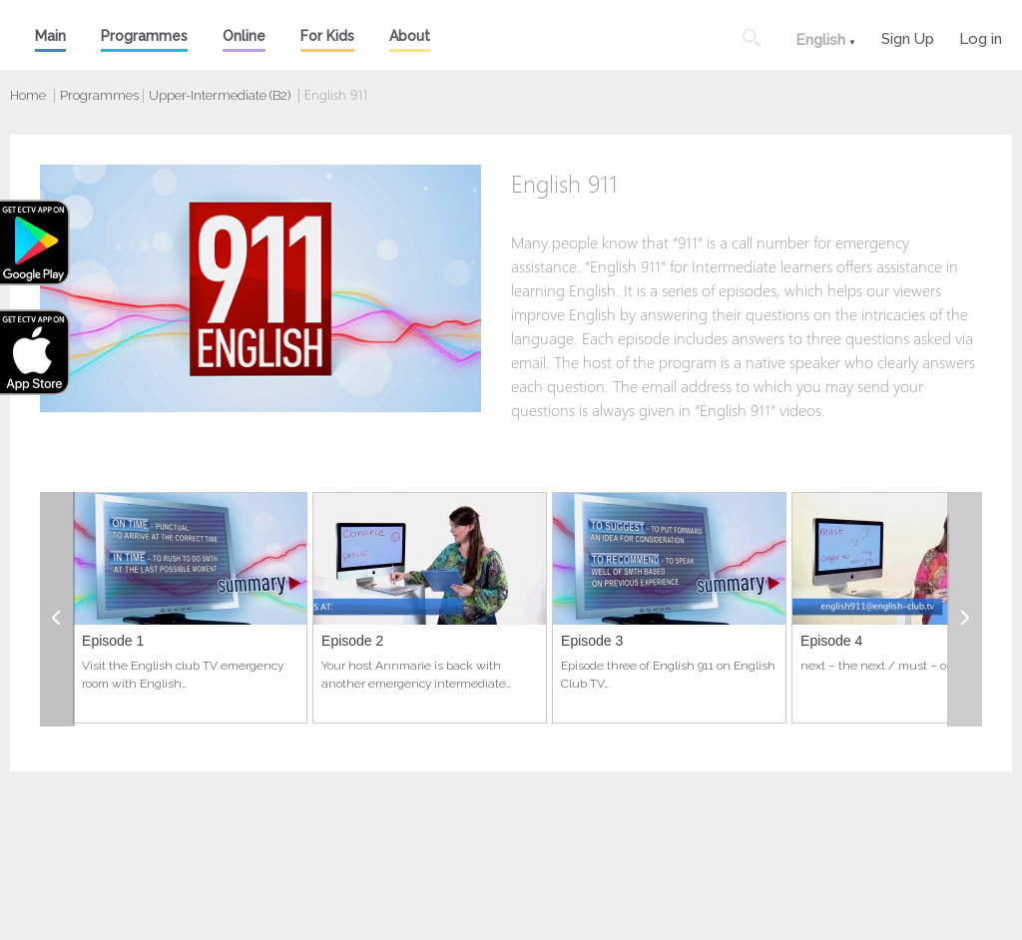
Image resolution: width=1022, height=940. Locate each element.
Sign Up (907, 36)
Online (244, 36)
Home (28, 95)
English (820, 40)
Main (50, 36)
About (409, 36)
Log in (980, 36)
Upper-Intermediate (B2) (219, 95)
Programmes (144, 36)
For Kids (327, 36)
